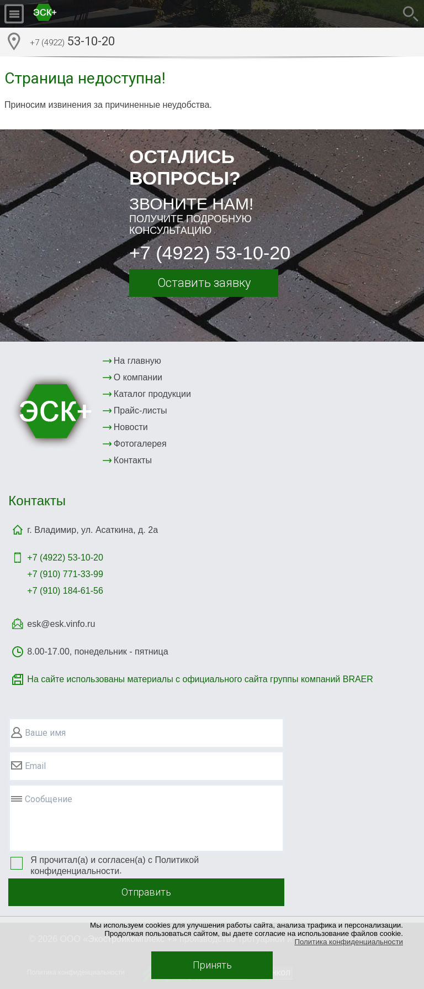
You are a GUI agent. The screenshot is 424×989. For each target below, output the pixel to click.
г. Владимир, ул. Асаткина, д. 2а (92, 530)
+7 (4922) (65, 557)
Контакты (133, 460)
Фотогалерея (140, 443)
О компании (138, 377)
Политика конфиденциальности (348, 942)
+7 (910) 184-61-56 (65, 590)
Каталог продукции (152, 394)
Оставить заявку (204, 283)
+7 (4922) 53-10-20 (209, 252)
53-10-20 (72, 42)
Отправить (146, 892)
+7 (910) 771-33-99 (65, 574)
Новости (131, 427)
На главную (137, 360)
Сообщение (48, 799)
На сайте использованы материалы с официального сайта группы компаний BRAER (200, 679)
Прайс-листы (140, 410)
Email (35, 766)
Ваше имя (45, 733)
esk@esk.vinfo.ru (61, 624)
